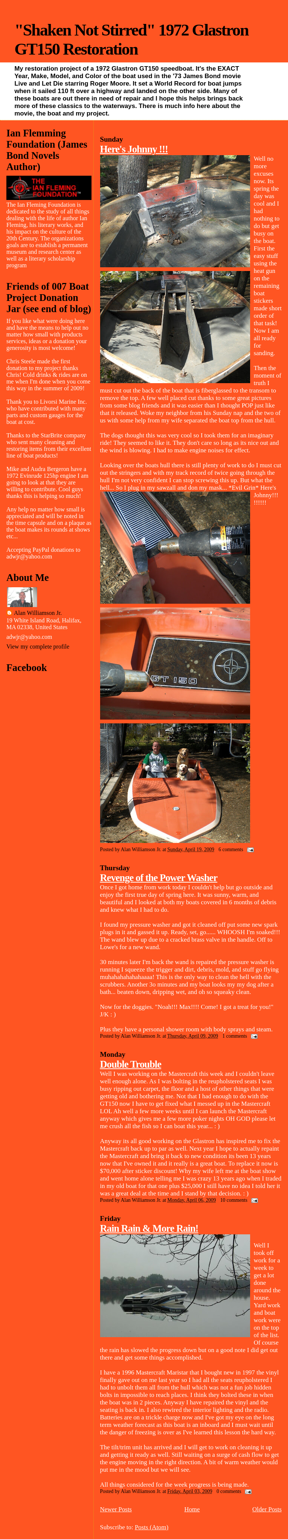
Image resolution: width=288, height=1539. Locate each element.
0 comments (228, 1491)
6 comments (231, 849)
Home (192, 1509)
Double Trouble (130, 1064)
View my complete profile (37, 646)
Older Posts (267, 1509)
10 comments (233, 1200)
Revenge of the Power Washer (159, 877)
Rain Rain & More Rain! (149, 1228)
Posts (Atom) (151, 1527)
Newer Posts (116, 1509)
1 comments (234, 1036)
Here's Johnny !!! (134, 149)
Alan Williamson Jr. (38, 613)
